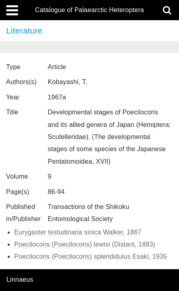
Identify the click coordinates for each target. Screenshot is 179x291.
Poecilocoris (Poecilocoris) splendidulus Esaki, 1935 (90, 256)
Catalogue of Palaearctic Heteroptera (89, 10)
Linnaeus (19, 279)
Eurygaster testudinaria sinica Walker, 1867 (77, 232)
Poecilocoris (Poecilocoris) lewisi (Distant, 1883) (85, 244)
